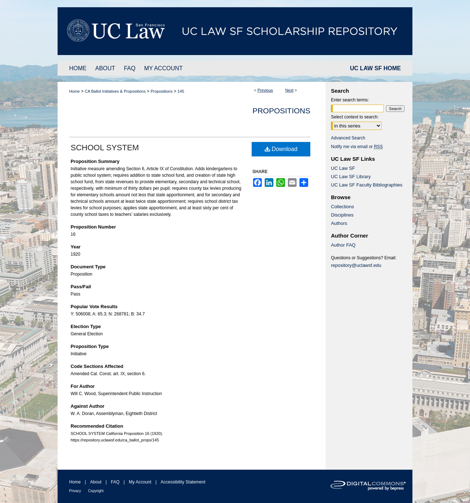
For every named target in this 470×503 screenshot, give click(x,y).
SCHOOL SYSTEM (105, 147)
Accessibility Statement (183, 482)
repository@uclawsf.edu (356, 265)
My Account (140, 482)
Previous (265, 90)
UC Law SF (343, 168)
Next (289, 90)
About (95, 482)
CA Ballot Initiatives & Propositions (115, 91)
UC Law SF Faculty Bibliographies (366, 185)
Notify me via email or (357, 146)
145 (180, 91)
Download (281, 149)
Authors (339, 223)
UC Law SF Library (351, 176)
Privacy (75, 491)
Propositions (162, 91)
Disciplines (342, 215)
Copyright (96, 491)
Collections (342, 206)
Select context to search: (354, 117)
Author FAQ (343, 245)
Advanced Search (348, 138)
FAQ (115, 482)
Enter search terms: (350, 99)
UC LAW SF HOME (375, 68)
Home (74, 91)
